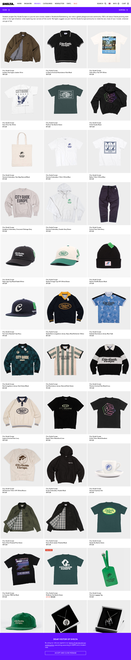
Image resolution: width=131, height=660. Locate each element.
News (19, 3)
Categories (47, 3)
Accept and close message (65, 653)
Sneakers (28, 3)
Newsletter (59, 3)
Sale (75, 3)
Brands (37, 3)
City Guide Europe (20, 17)
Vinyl (69, 3)
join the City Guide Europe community (81, 19)
